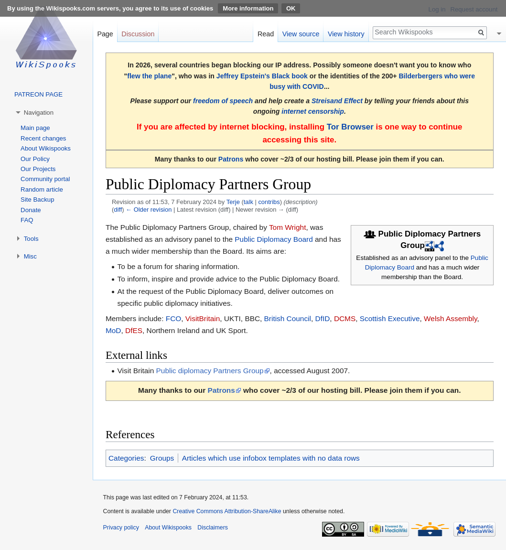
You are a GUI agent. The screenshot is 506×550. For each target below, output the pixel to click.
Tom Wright (287, 227)
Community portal (45, 179)
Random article (42, 189)
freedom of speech (223, 101)
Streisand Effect (337, 101)
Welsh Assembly (450, 318)
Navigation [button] (39, 112)
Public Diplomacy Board (273, 239)
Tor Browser (350, 126)
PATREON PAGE (38, 94)
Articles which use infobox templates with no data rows (271, 458)
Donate (31, 210)
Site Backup (37, 199)
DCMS (344, 318)
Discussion (137, 34)
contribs (269, 201)
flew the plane (149, 76)
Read (266, 34)
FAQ (27, 220)
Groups (162, 458)
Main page (35, 127)
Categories (126, 458)
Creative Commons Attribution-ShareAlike (226, 511)
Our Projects (38, 169)
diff (118, 209)
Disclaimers (212, 527)
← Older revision (149, 209)
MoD (113, 330)
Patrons (230, 159)
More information (248, 8)
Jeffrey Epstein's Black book (262, 76)
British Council (287, 318)
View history (346, 34)
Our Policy (35, 158)
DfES (133, 330)
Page (105, 34)
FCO (174, 318)
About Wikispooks (46, 148)
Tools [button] (31, 238)
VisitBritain (202, 318)
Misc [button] (30, 256)
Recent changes (43, 138)
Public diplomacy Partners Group (210, 371)
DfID (322, 318)
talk (248, 201)
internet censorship (312, 111)
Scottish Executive (390, 318)
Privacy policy (121, 527)
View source (301, 34)
